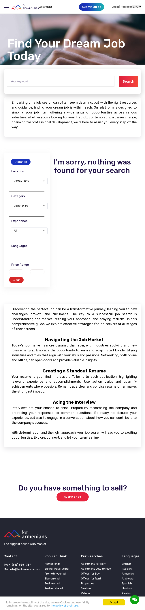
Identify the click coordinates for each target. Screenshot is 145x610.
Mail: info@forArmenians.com (22, 569)
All (15, 231)
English (126, 563)
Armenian (128, 573)
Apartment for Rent (93, 563)
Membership (52, 563)
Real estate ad (53, 588)
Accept (113, 602)
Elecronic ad (52, 578)
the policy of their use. (64, 605)
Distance (21, 162)
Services (86, 588)
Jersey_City (21, 181)
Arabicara (127, 578)
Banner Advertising (56, 568)
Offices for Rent (91, 578)
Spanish (127, 583)
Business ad (52, 583)
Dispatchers (21, 206)
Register (126, 7)
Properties (87, 583)
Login (115, 7)
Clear (16, 280)
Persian (126, 593)
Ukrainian (127, 588)
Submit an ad (72, 496)
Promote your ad (55, 573)
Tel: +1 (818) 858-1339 (17, 564)
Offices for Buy (90, 573)
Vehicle (85, 593)
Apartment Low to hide (96, 568)
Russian (127, 568)
